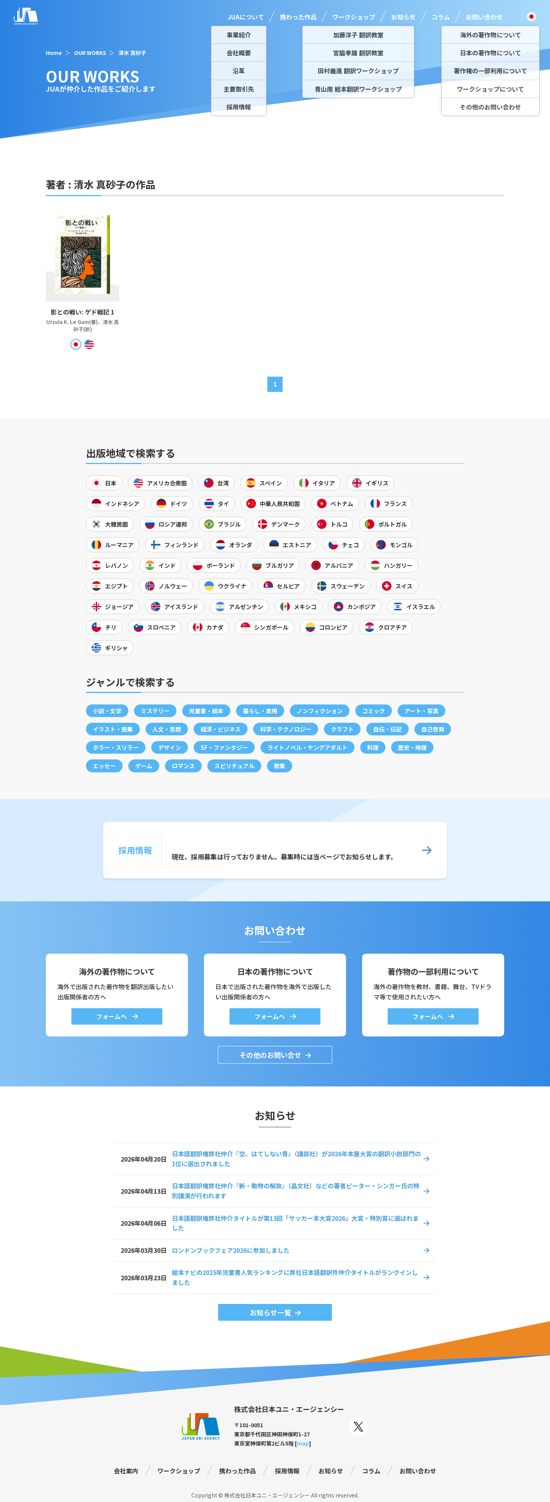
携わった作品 (298, 16)
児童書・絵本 (206, 711)
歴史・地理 (412, 747)
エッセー (104, 766)
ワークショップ (353, 16)
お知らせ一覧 (270, 1312)
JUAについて (246, 16)
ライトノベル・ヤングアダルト (307, 747)
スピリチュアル (234, 766)
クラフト (342, 729)
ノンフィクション (320, 711)
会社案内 (126, 1470)
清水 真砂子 (132, 52)
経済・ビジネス (221, 729)
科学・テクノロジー (285, 729)
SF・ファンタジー (224, 747)
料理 (373, 747)
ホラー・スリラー (116, 747)
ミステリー (155, 711)
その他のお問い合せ (270, 1055)
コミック (373, 711)
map (303, 1443)
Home (54, 52)
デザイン (169, 747)
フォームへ (112, 1016)
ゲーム (143, 766)
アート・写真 (421, 711)
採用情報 (287, 1470)
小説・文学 (107, 711)
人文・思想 (166, 729)
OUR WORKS (90, 52)
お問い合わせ (484, 16)
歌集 (279, 766)
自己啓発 (432, 729)
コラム (441, 16)
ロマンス (183, 766)
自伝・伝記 (387, 729)
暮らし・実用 (260, 711)
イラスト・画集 (113, 729)
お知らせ (403, 16)
